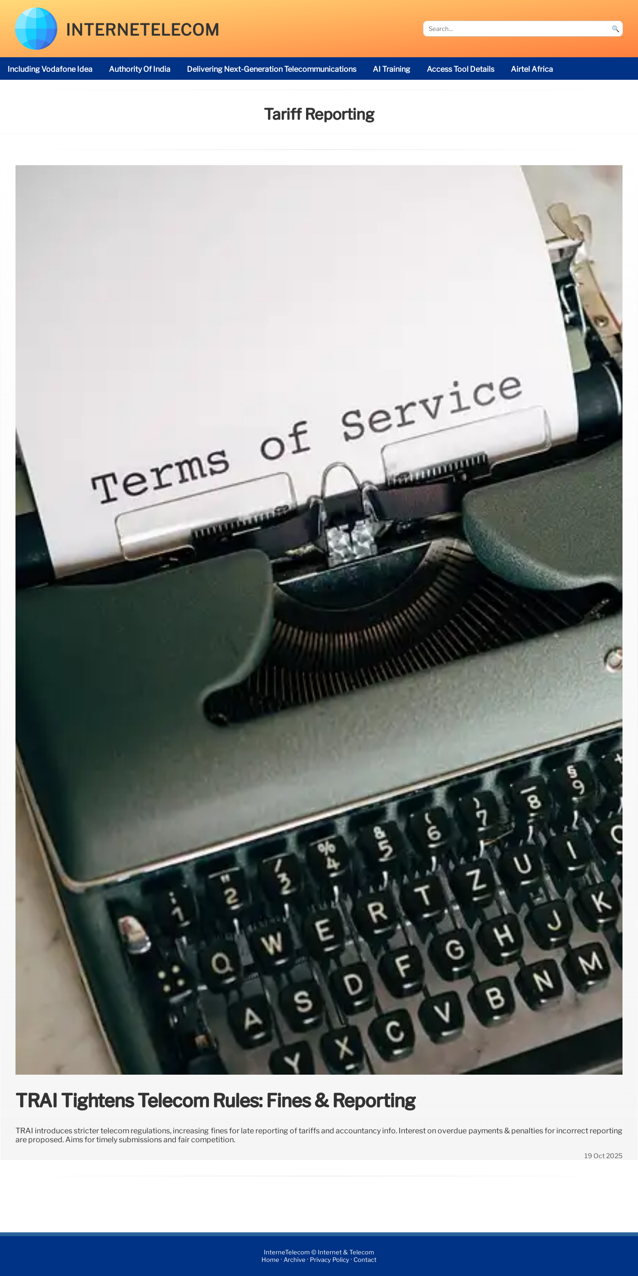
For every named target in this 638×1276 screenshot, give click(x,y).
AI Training (391, 69)
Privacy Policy (329, 1259)
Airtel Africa (532, 69)
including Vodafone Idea (50, 69)
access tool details (460, 69)
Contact (365, 1259)
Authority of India (139, 69)
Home (270, 1259)
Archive (295, 1259)
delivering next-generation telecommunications (271, 69)
